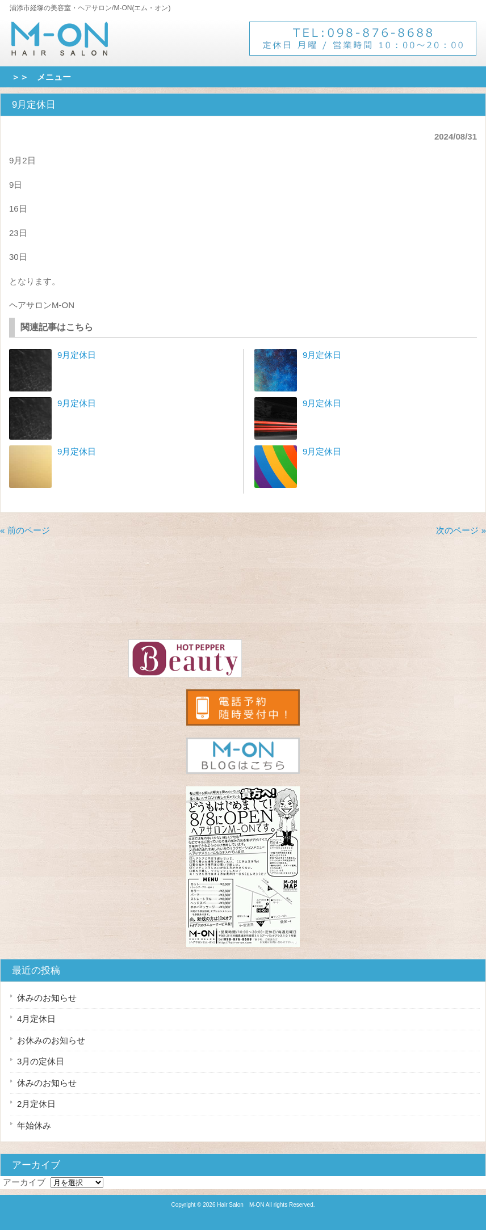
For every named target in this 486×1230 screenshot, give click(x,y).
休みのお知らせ (47, 997)
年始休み (34, 1125)
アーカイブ (24, 1182)
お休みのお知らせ (51, 1040)
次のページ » (461, 530)
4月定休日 (36, 1018)
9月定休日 (76, 355)
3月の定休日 (40, 1061)
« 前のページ (25, 530)
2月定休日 (36, 1104)
